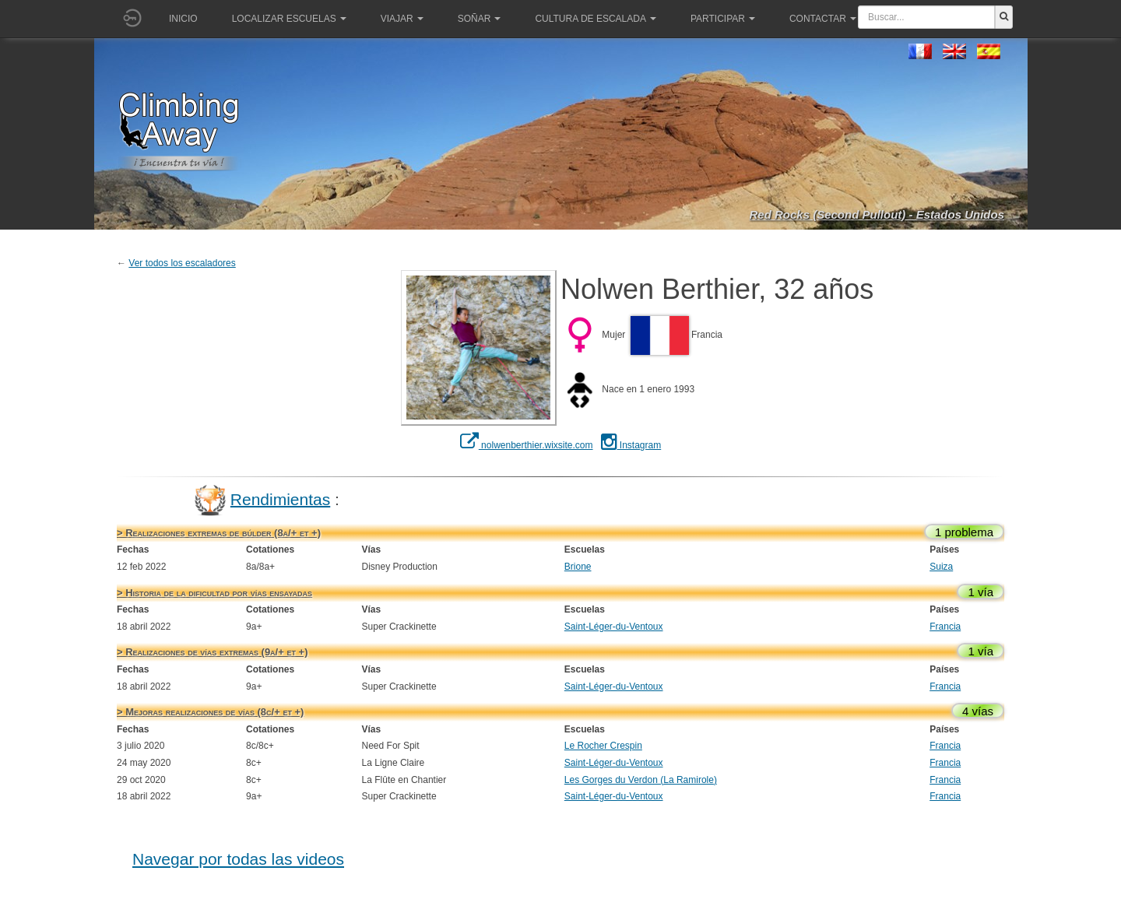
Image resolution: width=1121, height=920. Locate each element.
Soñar (479, 18)
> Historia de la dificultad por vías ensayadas (214, 593)
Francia (945, 626)
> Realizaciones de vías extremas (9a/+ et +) (212, 652)
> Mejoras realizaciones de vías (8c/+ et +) (210, 712)
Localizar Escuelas (289, 18)
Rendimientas (280, 498)
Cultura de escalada (595, 18)
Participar (723, 18)
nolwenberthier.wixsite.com (526, 445)
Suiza (941, 566)
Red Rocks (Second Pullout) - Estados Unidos (876, 214)
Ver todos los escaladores (181, 263)
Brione (578, 566)
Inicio (183, 18)
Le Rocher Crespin (603, 745)
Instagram (631, 445)
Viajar (402, 18)
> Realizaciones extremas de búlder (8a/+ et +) (219, 533)
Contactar (822, 18)
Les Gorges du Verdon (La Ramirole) (640, 779)
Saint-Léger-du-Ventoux (613, 626)
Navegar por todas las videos (238, 859)
